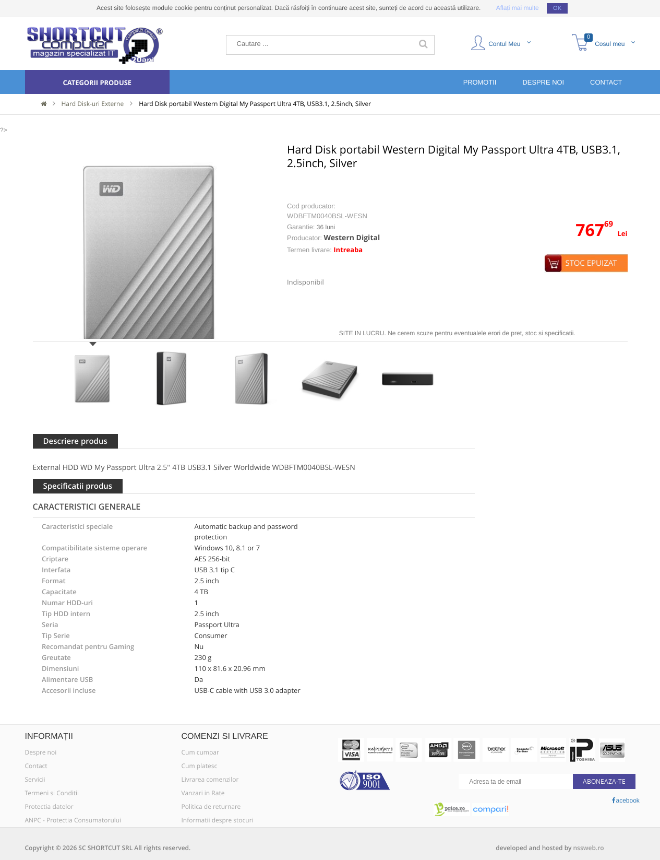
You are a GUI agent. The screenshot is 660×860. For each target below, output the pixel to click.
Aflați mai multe (517, 7)
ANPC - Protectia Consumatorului (73, 820)
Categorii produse (97, 82)
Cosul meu (604, 42)
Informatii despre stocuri (218, 820)
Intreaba (348, 249)
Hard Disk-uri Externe (93, 104)
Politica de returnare (211, 807)
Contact (36, 766)
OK (557, 8)
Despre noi (41, 752)
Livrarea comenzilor (210, 779)
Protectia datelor (49, 807)
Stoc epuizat (591, 263)
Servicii (35, 779)
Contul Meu (501, 42)
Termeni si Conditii (52, 793)
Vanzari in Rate (203, 793)
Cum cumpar (200, 752)
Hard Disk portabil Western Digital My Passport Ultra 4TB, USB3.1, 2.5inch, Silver (255, 104)
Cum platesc (200, 766)
